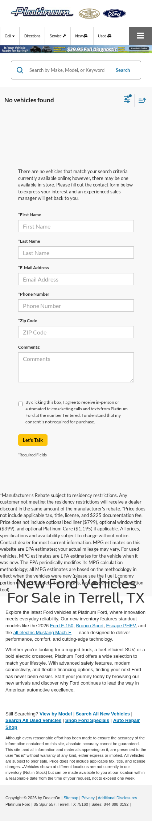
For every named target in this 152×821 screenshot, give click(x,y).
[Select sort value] (140, 100)
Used (104, 36)
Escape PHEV (121, 625)
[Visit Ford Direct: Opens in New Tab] (134, 804)
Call (10, 36)
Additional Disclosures (117, 798)
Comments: (29, 347)
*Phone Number (33, 294)
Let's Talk (33, 440)
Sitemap (70, 798)
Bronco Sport (89, 625)
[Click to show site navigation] (140, 36)
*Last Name (29, 241)
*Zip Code (27, 320)
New (81, 36)
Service (57, 35)
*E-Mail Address (33, 267)
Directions (32, 36)
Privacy (88, 798)
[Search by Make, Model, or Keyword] (68, 70)
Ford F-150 (61, 625)
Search (123, 70)
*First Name (29, 214)
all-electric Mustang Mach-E (42, 632)
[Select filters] (127, 100)
